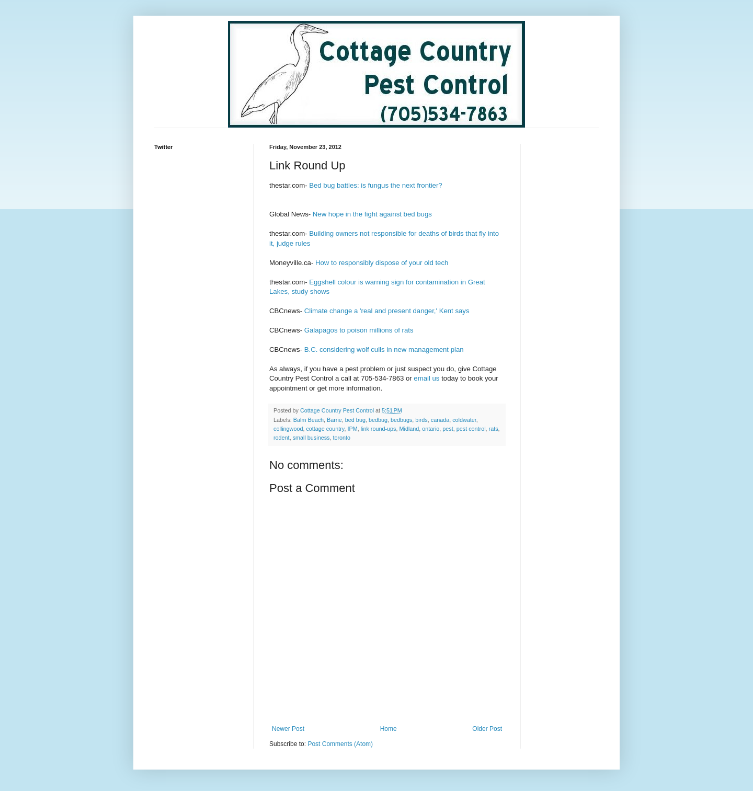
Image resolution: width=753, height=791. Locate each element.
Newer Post (288, 728)
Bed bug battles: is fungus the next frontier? (375, 185)
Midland (409, 429)
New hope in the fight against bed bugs (372, 214)
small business (311, 437)
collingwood (288, 429)
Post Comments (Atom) (340, 744)
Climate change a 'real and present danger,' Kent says (387, 311)
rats (493, 429)
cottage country (325, 429)
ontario (430, 429)
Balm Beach (308, 420)
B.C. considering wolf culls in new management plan (384, 349)
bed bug (355, 420)
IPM (352, 429)
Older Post (487, 728)
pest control (471, 429)
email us (426, 378)
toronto (341, 437)
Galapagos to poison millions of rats (359, 330)
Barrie (334, 420)
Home (388, 728)
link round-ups (378, 429)
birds (421, 420)
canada (440, 420)
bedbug (378, 420)
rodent (281, 437)
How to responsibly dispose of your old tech (381, 263)
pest (447, 429)
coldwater (464, 420)
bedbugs (401, 420)
